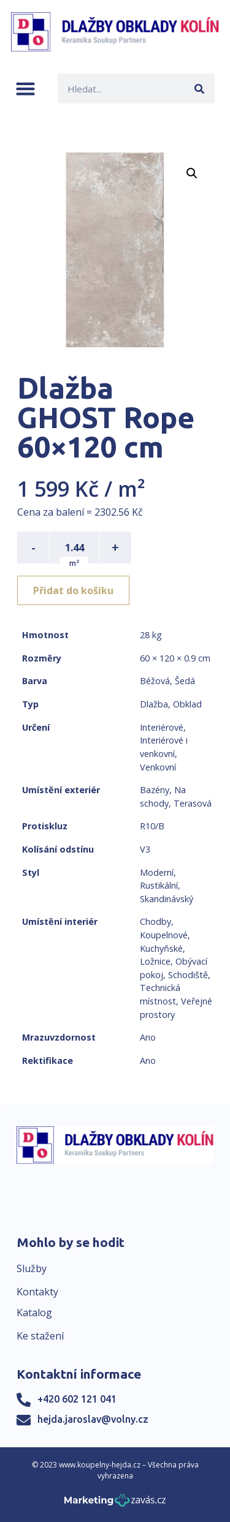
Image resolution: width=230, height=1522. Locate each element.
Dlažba (154, 704)
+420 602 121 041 (77, 1398)
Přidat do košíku (73, 590)
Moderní (157, 872)
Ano (148, 1037)
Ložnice (155, 961)
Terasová (193, 803)
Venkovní (158, 767)
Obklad (187, 704)
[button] (25, 88)
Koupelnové (164, 935)
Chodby (155, 921)
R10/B (152, 826)
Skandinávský (166, 899)
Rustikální (159, 885)
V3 (145, 849)
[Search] (200, 88)
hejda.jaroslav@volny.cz (92, 1419)
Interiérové (161, 727)
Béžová (155, 681)
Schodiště (188, 975)
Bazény (154, 790)
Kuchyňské (161, 948)
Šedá (185, 681)
